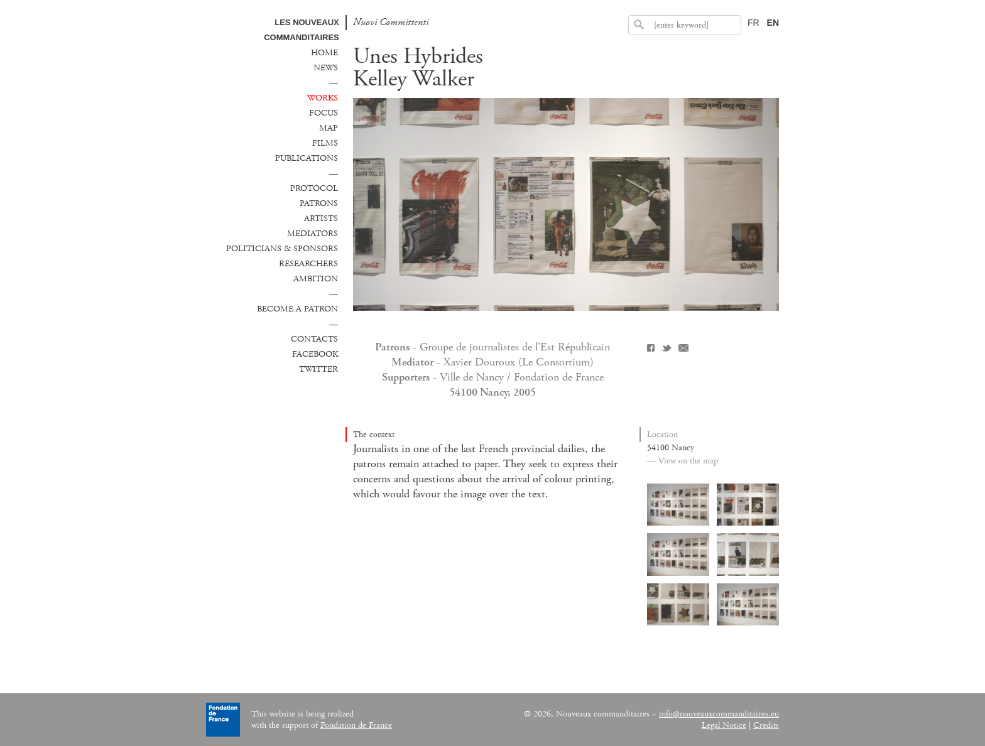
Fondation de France (356, 725)
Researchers (308, 263)
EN (773, 23)
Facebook (315, 354)
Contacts (314, 339)
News (325, 67)
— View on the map (682, 461)
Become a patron (297, 309)
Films (325, 143)
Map (328, 128)
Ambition (315, 278)
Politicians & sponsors (282, 248)
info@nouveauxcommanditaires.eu (719, 714)
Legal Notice (724, 725)
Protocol (314, 188)
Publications (306, 158)
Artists (321, 218)
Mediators (312, 233)
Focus (323, 113)
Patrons (319, 203)
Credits (766, 725)
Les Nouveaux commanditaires (301, 30)
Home (324, 52)
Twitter (318, 369)
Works (322, 98)
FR (753, 23)
